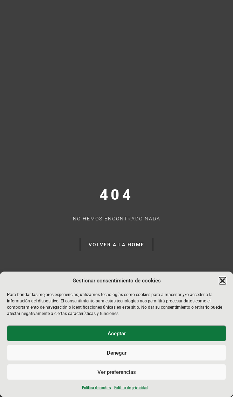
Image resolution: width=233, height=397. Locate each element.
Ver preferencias (116, 372)
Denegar (116, 353)
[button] (222, 280)
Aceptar (117, 333)
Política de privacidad (131, 387)
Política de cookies (96, 387)
